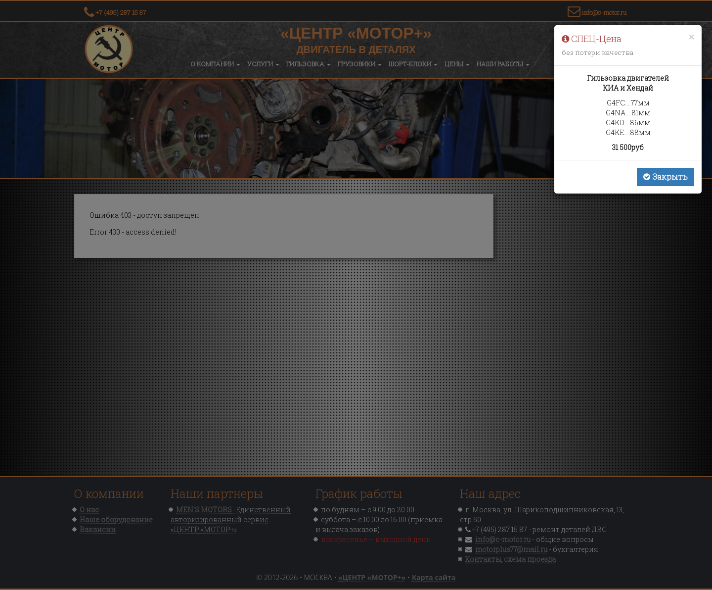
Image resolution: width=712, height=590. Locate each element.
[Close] (691, 37)
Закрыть (665, 176)
